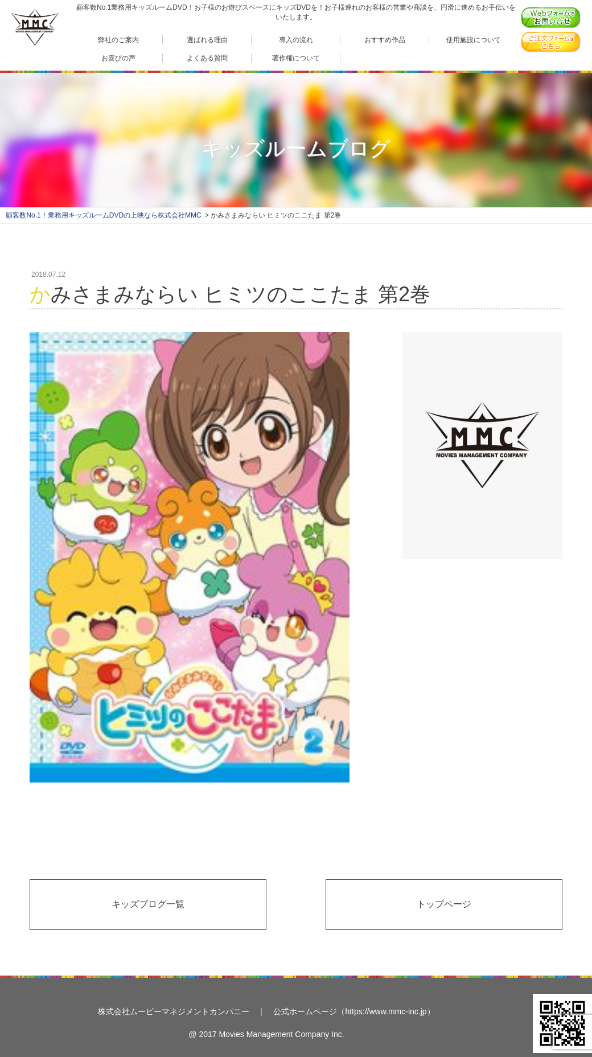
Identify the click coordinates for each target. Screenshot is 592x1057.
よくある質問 (207, 58)
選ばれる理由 (207, 39)
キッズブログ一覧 (148, 904)
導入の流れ (296, 39)
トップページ (444, 904)
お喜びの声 (118, 58)
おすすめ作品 (384, 39)
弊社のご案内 (118, 39)
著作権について (296, 58)
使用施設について (473, 39)
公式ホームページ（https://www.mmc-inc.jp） (353, 1011)
